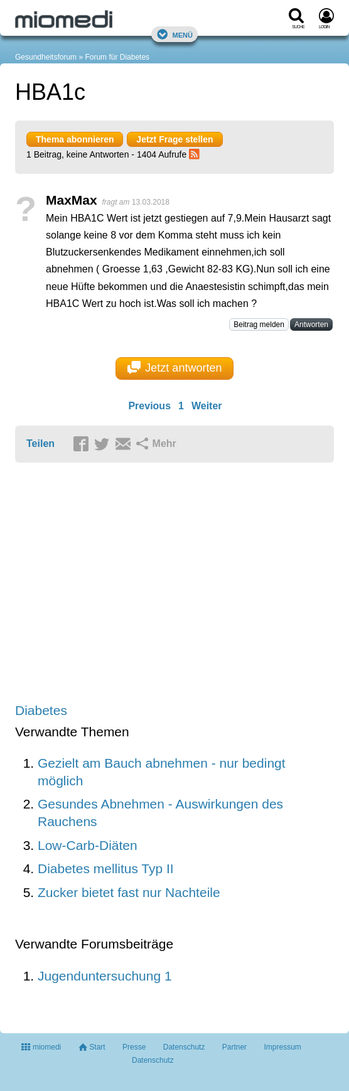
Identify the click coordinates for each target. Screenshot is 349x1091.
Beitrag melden (259, 324)
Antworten (311, 324)
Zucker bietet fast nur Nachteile (129, 892)
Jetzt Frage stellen (174, 139)
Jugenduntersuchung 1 (105, 976)
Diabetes (41, 710)
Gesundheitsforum (46, 57)
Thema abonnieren (75, 139)
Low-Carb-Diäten (87, 845)
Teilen (40, 443)
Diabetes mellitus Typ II (106, 868)
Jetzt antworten (174, 368)
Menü (174, 34)
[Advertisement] (174, 584)
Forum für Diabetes (117, 57)
